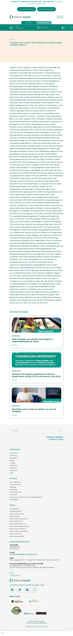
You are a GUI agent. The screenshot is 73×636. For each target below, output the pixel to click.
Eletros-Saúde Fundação (17, 514)
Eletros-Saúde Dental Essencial (19, 518)
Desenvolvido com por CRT (36, 626)
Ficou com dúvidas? (54, 437)
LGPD (11, 473)
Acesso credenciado (46, 9)
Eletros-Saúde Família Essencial (19, 531)
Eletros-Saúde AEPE (16, 533)
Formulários (13, 494)
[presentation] (10, 27)
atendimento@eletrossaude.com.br (23, 554)
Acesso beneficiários (26, 9)
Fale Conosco (13, 465)
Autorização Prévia (15, 484)
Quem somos (14, 453)
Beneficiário (29, 22)
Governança (13, 455)
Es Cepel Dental (14, 509)
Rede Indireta (13, 489)
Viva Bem (12, 463)
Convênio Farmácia (15, 492)
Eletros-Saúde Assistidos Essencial (19, 526)
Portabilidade (14, 499)
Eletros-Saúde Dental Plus (17, 523)
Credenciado (43, 22)
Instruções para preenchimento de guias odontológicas (26, 497)
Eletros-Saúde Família (16, 521)
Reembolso (13, 487)
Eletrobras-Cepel (15, 516)
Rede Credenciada (15, 482)
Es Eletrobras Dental (16, 511)
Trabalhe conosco (15, 575)
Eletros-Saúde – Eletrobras (17, 528)
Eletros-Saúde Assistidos (17, 536)
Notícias (12, 460)
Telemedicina (13, 458)
